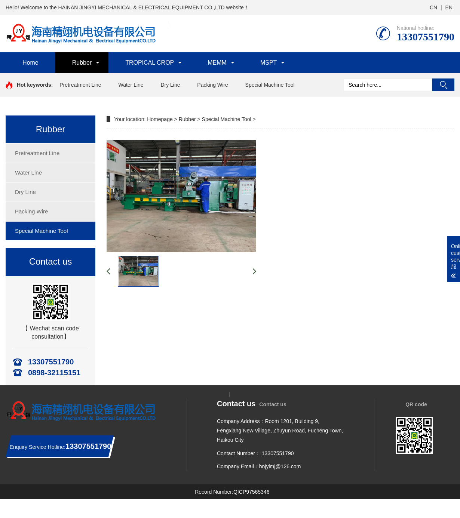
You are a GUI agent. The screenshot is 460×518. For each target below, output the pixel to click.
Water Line (130, 85)
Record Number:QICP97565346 (232, 492)
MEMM (217, 62)
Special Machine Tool (270, 85)
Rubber (82, 62)
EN (449, 7)
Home (30, 62)
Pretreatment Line (80, 85)
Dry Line (170, 85)
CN (433, 7)
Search (443, 84)
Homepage (160, 119)
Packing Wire (212, 85)
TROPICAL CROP (149, 62)
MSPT (268, 62)
